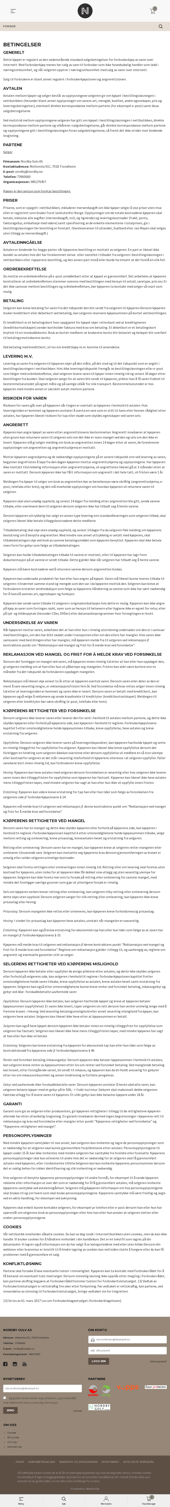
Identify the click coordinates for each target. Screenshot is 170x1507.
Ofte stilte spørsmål (138, 1461)
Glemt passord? (158, 1361)
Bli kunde (13, 1437)
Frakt (20, 1461)
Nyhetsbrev (110, 1461)
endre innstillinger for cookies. (83, 1481)
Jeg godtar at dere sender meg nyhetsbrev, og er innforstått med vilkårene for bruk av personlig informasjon (39, 1400)
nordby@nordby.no (23, 1348)
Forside (11, 1432)
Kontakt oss (14, 1446)
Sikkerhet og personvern (78, 1461)
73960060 (20, 1343)
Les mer (77, 1410)
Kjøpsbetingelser (41, 1461)
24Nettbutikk (92, 1489)
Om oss (12, 1442)
